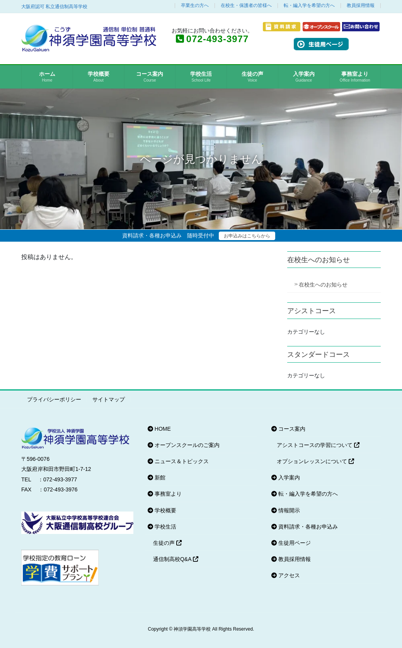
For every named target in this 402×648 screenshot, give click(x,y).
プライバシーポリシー (54, 399)
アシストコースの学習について (318, 445)
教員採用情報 (361, 5)
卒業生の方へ (195, 5)
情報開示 (285, 510)
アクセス (285, 575)
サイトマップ (108, 399)
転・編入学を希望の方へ (309, 5)
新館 (156, 477)
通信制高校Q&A (175, 559)
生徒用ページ (291, 543)
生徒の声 (167, 543)
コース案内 (288, 429)
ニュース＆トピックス (178, 461)
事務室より (165, 494)
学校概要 (162, 510)
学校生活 (162, 527)
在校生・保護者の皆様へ (246, 5)
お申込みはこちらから (247, 236)
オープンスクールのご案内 (184, 445)
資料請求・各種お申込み (304, 527)
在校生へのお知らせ (323, 284)
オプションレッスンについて (315, 461)
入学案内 (285, 477)
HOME (159, 429)
